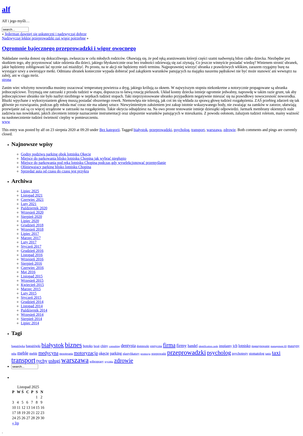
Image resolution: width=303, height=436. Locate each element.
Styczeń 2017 (31, 246)
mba (13, 353)
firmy (181, 345)
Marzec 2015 (31, 289)
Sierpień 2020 (31, 217)
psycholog (181, 130)
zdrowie (229, 130)
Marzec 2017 (31, 238)
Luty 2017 (28, 242)
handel (193, 346)
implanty (225, 346)
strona (6, 80)
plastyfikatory (131, 353)
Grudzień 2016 (32, 251)
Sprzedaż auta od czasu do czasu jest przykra (55, 171)
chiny (104, 346)
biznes (73, 344)
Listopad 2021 (32, 195)
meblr (33, 353)
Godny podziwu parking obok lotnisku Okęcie (56, 154)
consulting (114, 346)
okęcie (104, 353)
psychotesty (240, 353)
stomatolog (256, 353)
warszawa (214, 130)
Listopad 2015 (32, 276)
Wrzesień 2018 (32, 229)
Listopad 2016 (32, 255)
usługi (54, 360)
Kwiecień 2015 (32, 285)
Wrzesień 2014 (32, 315)
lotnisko (244, 346)
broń (97, 346)
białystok (140, 130)
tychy (42, 361)
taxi (276, 353)
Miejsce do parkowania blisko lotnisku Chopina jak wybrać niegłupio (73, 158)
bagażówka (18, 346)
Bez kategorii (109, 130)
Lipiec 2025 (30, 191)
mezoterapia (66, 353)
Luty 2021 (28, 204)
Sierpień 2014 (31, 319)
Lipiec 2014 (30, 323)
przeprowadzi (158, 353)
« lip (15, 423)
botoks (88, 346)
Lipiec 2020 (30, 221)
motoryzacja (86, 353)
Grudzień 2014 (32, 302)
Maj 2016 (28, 272)
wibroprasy (96, 361)
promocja (145, 353)
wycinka (109, 361)
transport (198, 130)
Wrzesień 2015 (32, 280)
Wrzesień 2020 (32, 212)
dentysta (128, 345)
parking (116, 353)
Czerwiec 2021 (32, 200)
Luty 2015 (28, 293)
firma (169, 345)
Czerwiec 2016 (32, 268)
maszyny (293, 346)
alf (6, 9)
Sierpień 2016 (31, 263)
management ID (279, 346)
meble (22, 353)
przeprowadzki (160, 130)
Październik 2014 (34, 310)
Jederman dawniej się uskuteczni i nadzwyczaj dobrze (46, 34)
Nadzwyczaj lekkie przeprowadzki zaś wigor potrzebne (44, 38)
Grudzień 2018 (32, 225)
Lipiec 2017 (30, 234)
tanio (268, 353)
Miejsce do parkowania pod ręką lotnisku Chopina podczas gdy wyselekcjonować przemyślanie (93, 163)
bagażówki (33, 346)
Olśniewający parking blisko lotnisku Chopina (56, 167)
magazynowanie (261, 346)
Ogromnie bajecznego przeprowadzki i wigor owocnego (69, 48)
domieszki (143, 346)
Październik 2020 (34, 208)
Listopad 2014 (32, 306)
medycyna (48, 353)
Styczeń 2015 (31, 297)
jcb (235, 346)
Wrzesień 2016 (32, 259)
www (6, 122)
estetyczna (156, 346)
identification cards (208, 346)
